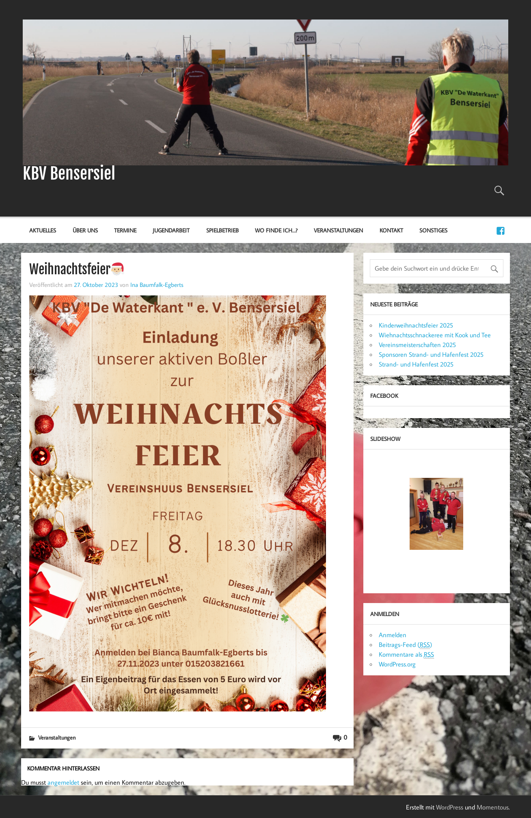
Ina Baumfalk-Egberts (156, 284)
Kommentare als (406, 654)
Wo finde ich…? (276, 230)
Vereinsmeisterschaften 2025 (417, 345)
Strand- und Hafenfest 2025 (416, 364)
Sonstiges (433, 230)
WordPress (449, 807)
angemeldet (63, 782)
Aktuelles (42, 230)
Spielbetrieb (222, 230)
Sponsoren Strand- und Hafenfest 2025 (431, 354)
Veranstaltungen (338, 230)
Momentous (493, 807)
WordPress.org (397, 664)
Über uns (85, 230)
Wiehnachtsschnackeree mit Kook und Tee (435, 335)
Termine (125, 230)
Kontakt (391, 230)
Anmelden (392, 635)
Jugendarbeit (171, 230)
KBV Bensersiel (69, 173)
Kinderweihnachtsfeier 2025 (416, 325)
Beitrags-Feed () (405, 644)
